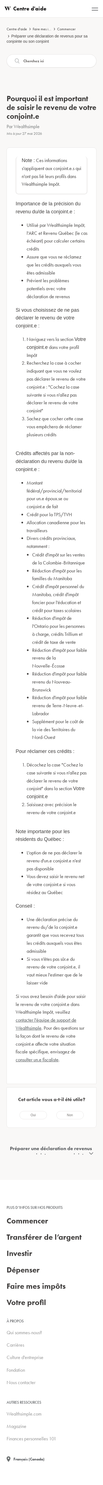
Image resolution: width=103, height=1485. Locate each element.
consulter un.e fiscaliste (37, 1059)
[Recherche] (51, 61)
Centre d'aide (17, 28)
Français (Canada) (28, 1459)
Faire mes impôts (45, 28)
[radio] (33, 1115)
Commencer (66, 28)
